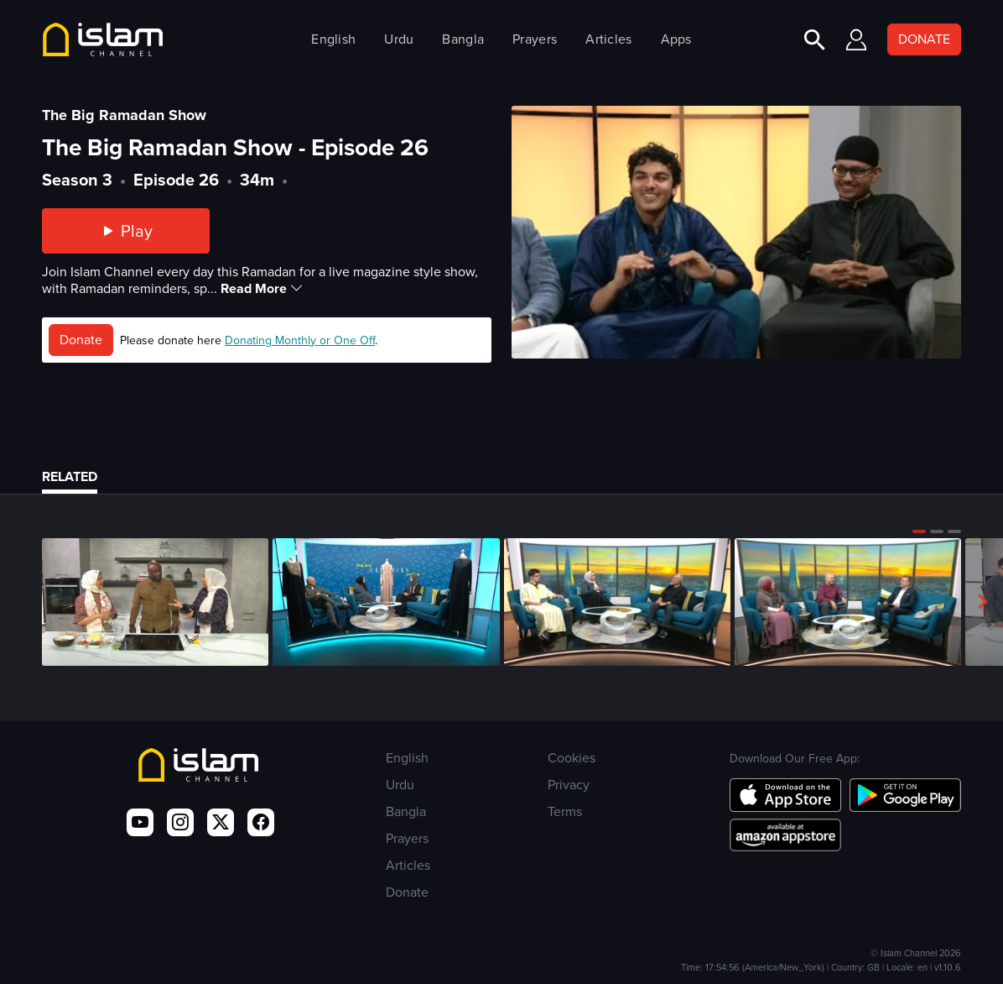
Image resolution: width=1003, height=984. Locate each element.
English (333, 39)
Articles (608, 39)
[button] (919, 531)
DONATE (924, 39)
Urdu (398, 39)
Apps (676, 39)
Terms (565, 811)
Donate (81, 339)
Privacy (569, 784)
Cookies (571, 757)
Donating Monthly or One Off (300, 340)
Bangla (463, 39)
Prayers (534, 39)
